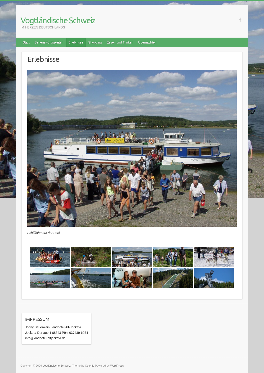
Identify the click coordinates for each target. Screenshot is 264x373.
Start (26, 42)
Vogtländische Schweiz (58, 20)
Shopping (95, 42)
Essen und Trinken (120, 42)
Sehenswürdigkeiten (49, 42)
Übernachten (147, 42)
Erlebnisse (75, 42)
